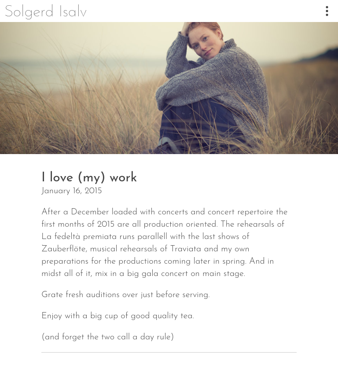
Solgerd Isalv (45, 12)
